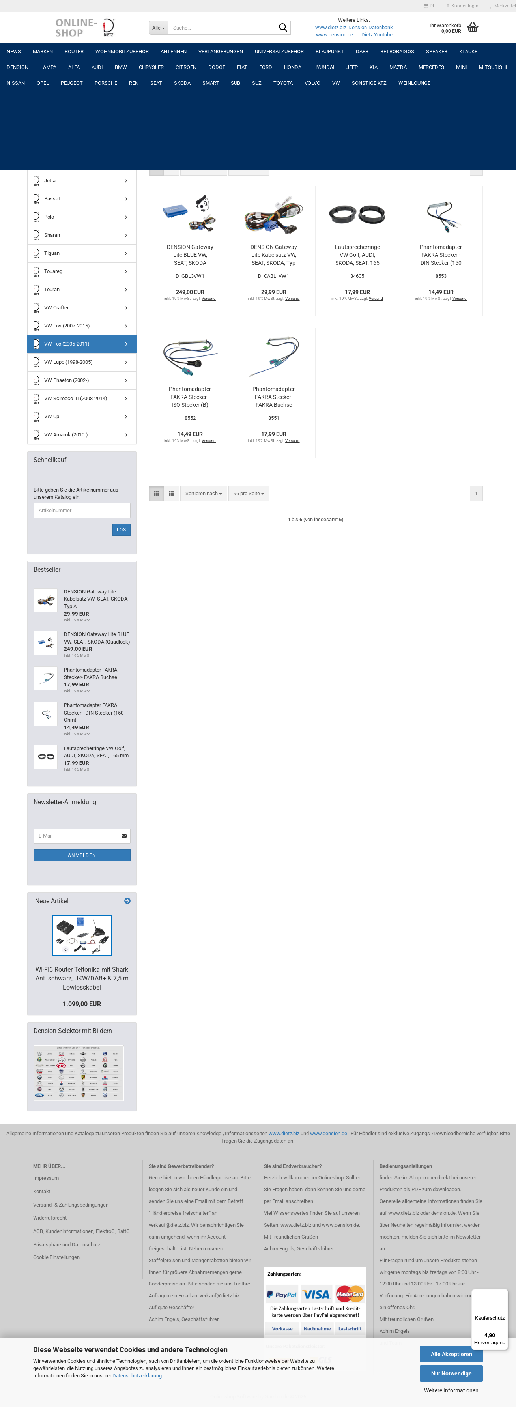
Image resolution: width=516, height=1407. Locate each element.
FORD (265, 67)
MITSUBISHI (493, 67)
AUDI (97, 67)
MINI (461, 67)
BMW (121, 67)
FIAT (242, 67)
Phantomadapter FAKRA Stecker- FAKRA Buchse (273, 397)
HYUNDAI (324, 67)
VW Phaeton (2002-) (61, 380)
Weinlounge (414, 83)
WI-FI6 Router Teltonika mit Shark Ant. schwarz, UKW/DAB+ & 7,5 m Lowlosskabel (82, 979)
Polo (44, 217)
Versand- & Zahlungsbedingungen (70, 1205)
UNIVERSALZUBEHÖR (279, 51)
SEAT (156, 83)
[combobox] (203, 168)
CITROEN (186, 67)
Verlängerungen (220, 51)
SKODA (182, 83)
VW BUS (48, 108)
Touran (47, 290)
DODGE (216, 67)
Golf (44, 163)
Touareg (48, 272)
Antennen (174, 51)
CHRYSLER (151, 67)
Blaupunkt (330, 51)
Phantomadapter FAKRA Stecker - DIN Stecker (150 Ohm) (441, 255)
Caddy (46, 145)
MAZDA (398, 67)
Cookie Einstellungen (56, 1257)
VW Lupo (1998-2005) (63, 362)
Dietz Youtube (377, 34)
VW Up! (47, 417)
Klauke (468, 51)
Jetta (45, 181)
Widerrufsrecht (50, 1218)
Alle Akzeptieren (451, 1354)
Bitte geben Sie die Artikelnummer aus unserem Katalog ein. (76, 493)
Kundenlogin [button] (463, 6)
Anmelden (82, 855)
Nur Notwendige (451, 1373)
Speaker (436, 51)
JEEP (352, 67)
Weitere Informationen (451, 1390)
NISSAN (16, 83)
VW (336, 83)
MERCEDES (431, 67)
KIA (374, 67)
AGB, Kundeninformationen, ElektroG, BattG (81, 1231)
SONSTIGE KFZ (369, 83)
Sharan (47, 235)
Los (121, 530)
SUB (235, 83)
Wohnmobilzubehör (122, 51)
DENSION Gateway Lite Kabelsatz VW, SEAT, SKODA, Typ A (274, 255)
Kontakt (41, 1191)
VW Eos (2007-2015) (62, 326)
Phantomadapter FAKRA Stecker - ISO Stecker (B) (190, 397)
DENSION (17, 67)
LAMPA (48, 67)
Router (74, 51)
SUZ (257, 83)
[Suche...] (158, 28)
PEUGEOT (72, 83)
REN (133, 83)
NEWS (14, 51)
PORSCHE (106, 83)
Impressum (46, 1178)
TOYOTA (283, 83)
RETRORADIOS (397, 51)
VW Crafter (51, 308)
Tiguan (47, 253)
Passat (47, 199)
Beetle (46, 126)
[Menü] (503, 1293)
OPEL (43, 83)
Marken (43, 51)
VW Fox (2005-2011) (62, 344)
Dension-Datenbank (370, 27)
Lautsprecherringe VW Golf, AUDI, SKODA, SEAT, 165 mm (357, 255)
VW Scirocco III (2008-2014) (70, 399)
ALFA (74, 67)
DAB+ (362, 51)
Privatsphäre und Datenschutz (66, 1245)
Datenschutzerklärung (137, 1376)
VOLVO (312, 83)
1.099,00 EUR (82, 1004)
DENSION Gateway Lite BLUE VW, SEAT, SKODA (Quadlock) (190, 255)
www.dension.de (334, 34)
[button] (429, 6)
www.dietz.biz (330, 27)
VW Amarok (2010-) (61, 435)
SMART (210, 83)
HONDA (292, 67)
